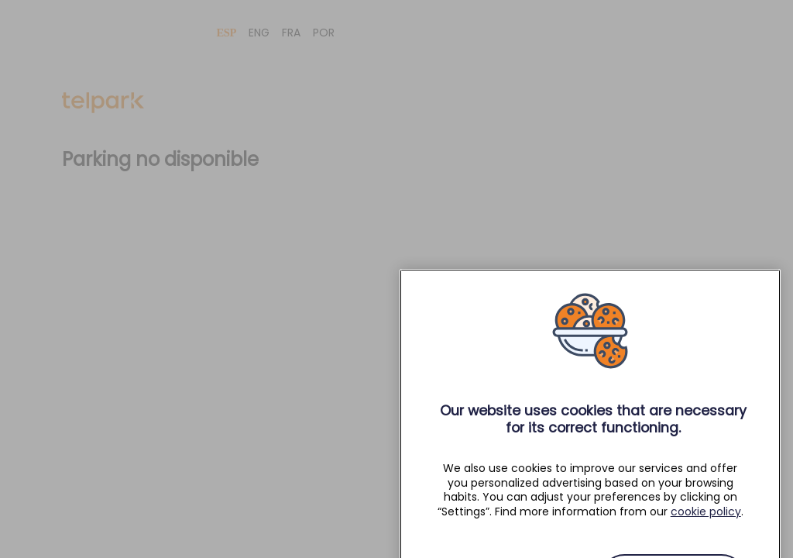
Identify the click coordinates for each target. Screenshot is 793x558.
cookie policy (706, 521)
